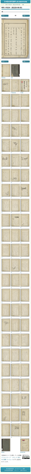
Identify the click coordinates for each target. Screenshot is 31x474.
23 (20, 212)
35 (20, 272)
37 (1, 272)
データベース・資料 (20, 468)
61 (1, 392)
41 (20, 302)
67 (1, 422)
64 (1, 407)
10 (1, 137)
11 (20, 152)
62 (20, 407)
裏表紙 (2, 452)
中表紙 (21, 92)
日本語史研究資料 (15, 1)
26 (20, 227)
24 (11, 212)
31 (1, 242)
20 (20, 197)
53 (20, 362)
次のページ (5, 15)
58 (1, 377)
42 (11, 302)
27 (11, 227)
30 (11, 242)
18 (11, 182)
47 (20, 332)
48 (11, 332)
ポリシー (16, 470)
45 (11, 317)
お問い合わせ (23, 470)
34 (1, 257)
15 (11, 167)
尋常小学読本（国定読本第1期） (13, 4)
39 (11, 287)
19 (1, 182)
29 (20, 242)
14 (20, 167)
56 (20, 377)
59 (20, 392)
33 (11, 257)
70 (1, 437)
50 (20, 347)
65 (20, 422)
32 (20, 257)
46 (1, 317)
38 (20, 287)
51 (11, 347)
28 (1, 227)
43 (1, 302)
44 (20, 317)
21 (11, 197)
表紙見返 (3, 77)
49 (1, 332)
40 (1, 287)
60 (11, 392)
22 (1, 197)
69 (11, 437)
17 (20, 182)
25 (1, 212)
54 (11, 362)
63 (11, 407)
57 (11, 377)
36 (11, 272)
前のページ (26, 15)
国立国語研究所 (10, 468)
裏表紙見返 (22, 452)
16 (1, 167)
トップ (2, 4)
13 (1, 152)
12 (11, 152)
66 (11, 422)
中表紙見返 (13, 92)
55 (1, 362)
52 (1, 347)
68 (20, 437)
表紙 (12, 77)
